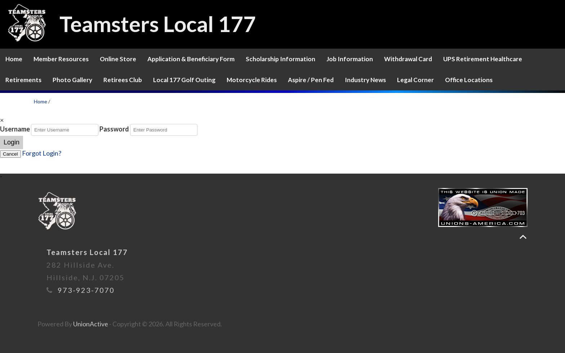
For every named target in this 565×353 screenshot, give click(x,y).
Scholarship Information (280, 59)
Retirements (23, 80)
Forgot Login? (41, 153)
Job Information (349, 59)
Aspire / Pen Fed (311, 80)
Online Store (118, 59)
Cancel (10, 154)
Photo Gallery (72, 80)
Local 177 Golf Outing (184, 80)
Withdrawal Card (408, 59)
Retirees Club (122, 80)
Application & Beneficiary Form (191, 59)
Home (13, 59)
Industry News (365, 80)
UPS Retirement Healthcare (482, 59)
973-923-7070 (86, 290)
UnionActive (90, 324)
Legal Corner (415, 80)
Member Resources (61, 59)
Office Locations (469, 80)
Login (11, 142)
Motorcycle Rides (252, 80)
